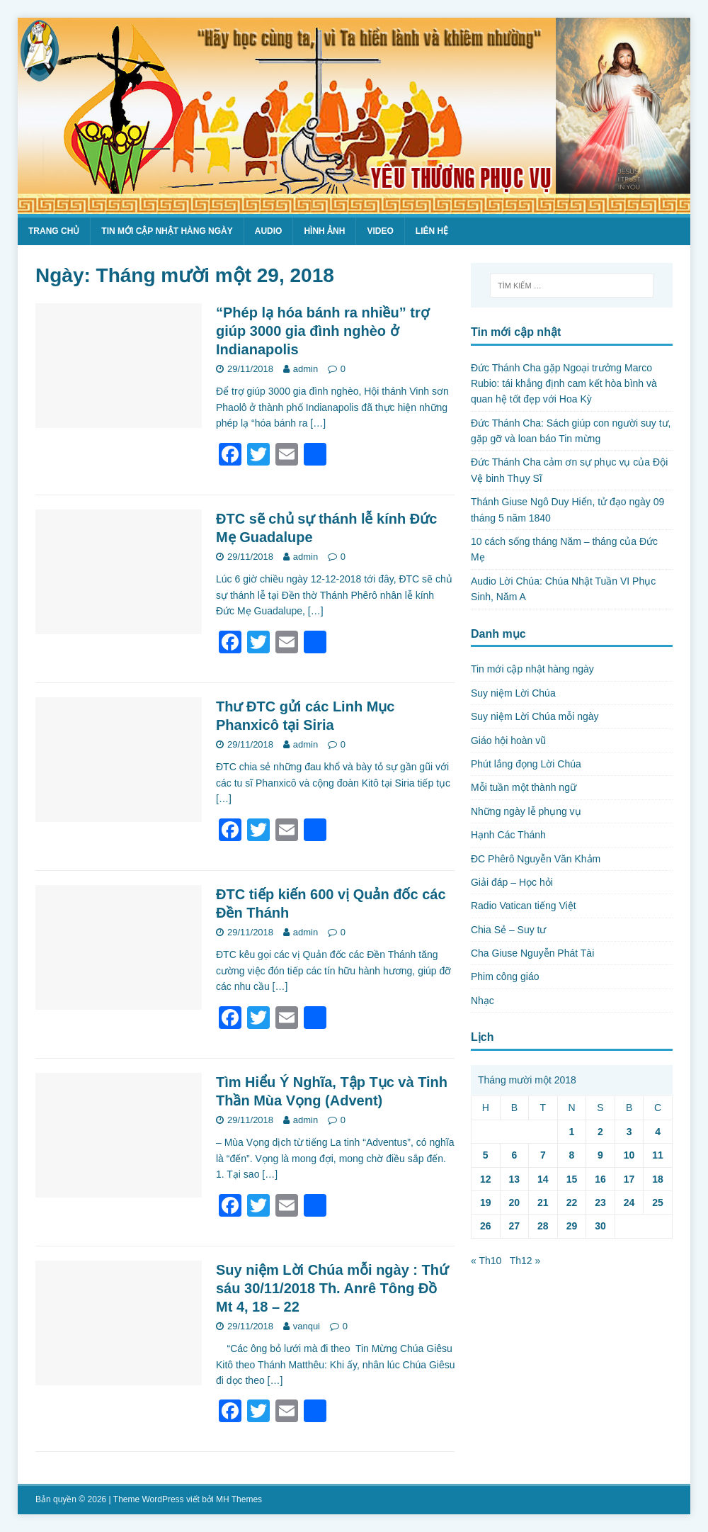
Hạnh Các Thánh (508, 834)
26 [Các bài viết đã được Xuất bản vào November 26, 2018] (485, 1226)
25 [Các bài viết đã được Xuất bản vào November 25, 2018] (657, 1202)
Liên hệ (432, 231)
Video (380, 231)
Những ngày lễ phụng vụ (526, 811)
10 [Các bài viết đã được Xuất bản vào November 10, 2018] (629, 1155)
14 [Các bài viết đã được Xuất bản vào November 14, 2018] (543, 1179)
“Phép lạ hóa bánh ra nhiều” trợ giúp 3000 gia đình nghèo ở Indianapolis (322, 331)
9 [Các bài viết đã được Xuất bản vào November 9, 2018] (600, 1155)
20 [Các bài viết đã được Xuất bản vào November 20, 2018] (514, 1202)
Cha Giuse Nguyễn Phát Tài (532, 953)
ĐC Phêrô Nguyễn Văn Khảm (535, 858)
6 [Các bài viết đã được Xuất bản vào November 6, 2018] (514, 1155)
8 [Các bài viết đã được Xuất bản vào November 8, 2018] (572, 1155)
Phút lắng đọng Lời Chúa (526, 764)
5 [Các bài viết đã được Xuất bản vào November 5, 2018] (486, 1155)
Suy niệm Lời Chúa (513, 693)
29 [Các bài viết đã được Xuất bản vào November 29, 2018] (572, 1226)
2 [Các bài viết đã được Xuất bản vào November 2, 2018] (600, 1131)
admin (305, 369)
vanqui (306, 1326)
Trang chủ (53, 231)
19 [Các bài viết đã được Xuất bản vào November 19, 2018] (485, 1202)
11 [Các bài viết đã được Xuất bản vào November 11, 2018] (657, 1155)
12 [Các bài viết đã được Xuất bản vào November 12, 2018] (485, 1179)
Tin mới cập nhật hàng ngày (166, 231)
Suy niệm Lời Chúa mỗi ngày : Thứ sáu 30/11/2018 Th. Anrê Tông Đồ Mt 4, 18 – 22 (332, 1288)
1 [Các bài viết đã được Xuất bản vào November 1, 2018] (572, 1131)
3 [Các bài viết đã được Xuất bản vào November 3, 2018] (629, 1131)
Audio (268, 231)
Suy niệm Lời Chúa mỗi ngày (535, 716)
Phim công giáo (505, 976)
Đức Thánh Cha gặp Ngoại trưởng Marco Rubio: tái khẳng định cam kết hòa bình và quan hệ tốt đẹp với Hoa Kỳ (564, 383)
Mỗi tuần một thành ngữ (523, 787)
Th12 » (525, 1260)
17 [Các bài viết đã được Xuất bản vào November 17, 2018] (629, 1179)
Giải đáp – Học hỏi (512, 882)
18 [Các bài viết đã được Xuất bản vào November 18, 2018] (657, 1179)
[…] (318, 423)
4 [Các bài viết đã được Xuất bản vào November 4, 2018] (658, 1131)
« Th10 (486, 1260)
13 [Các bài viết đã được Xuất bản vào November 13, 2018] (514, 1179)
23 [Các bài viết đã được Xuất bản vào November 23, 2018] (600, 1202)
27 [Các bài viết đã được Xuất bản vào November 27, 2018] (514, 1226)
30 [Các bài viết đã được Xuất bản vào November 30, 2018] (600, 1226)
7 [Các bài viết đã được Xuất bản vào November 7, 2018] (543, 1155)
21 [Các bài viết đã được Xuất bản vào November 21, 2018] (543, 1202)
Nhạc (482, 1000)
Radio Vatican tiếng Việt (523, 905)
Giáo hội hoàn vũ (508, 740)
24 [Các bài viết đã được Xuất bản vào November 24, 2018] (629, 1202)
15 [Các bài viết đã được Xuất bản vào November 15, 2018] (572, 1179)
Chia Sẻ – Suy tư (509, 929)
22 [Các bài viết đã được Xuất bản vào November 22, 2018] (572, 1202)
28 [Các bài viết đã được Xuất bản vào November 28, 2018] (543, 1226)
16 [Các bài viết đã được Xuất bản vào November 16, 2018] (600, 1179)
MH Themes (239, 1499)
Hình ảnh (324, 231)
